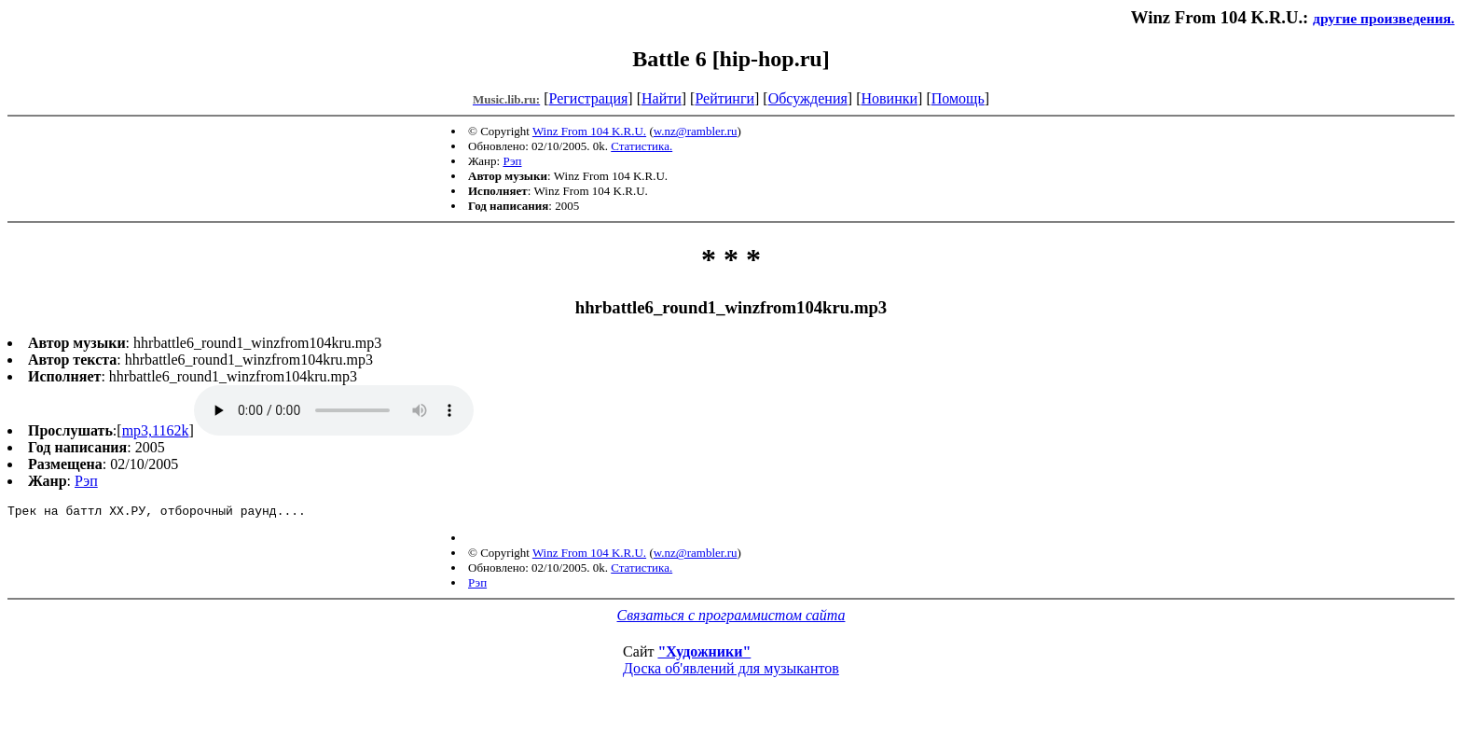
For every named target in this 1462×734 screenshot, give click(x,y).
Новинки (889, 98)
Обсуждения (808, 98)
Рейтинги (724, 98)
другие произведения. (1384, 18)
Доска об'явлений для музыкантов (731, 671)
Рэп (512, 161)
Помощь (958, 98)
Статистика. (641, 146)
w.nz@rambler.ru (696, 131)
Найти (661, 98)
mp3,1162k (155, 430)
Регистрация (588, 98)
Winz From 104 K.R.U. (589, 131)
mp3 (334, 410)
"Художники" (704, 654)
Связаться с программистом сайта (731, 618)
